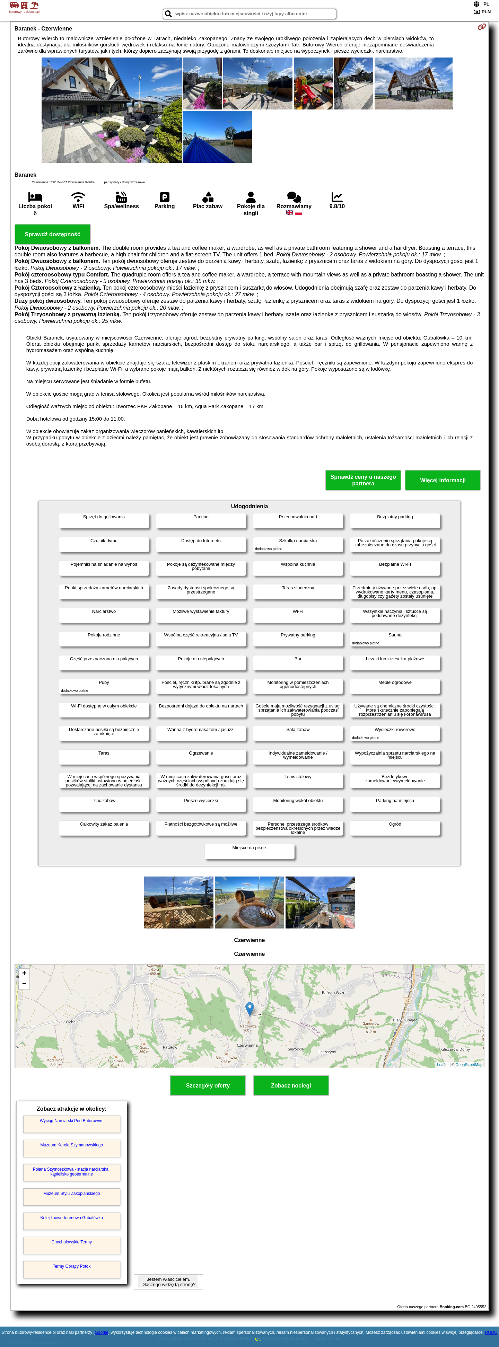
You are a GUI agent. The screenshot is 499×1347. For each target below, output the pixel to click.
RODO (491, 1332)
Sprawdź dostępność (52, 234)
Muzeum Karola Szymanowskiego (71, 1145)
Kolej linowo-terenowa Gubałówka (71, 1217)
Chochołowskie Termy (72, 1242)
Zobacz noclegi (291, 1086)
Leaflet (442, 1065)
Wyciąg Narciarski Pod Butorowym (72, 1120)
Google (101, 1332)
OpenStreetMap (469, 1065)
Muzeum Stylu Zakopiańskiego (71, 1193)
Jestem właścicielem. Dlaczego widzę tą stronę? (168, 1282)
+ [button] (24, 974)
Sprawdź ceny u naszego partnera (363, 480)
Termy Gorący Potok (71, 1266)
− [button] (24, 984)
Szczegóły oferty (208, 1086)
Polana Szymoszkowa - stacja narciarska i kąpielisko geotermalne (72, 1172)
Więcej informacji (442, 480)
